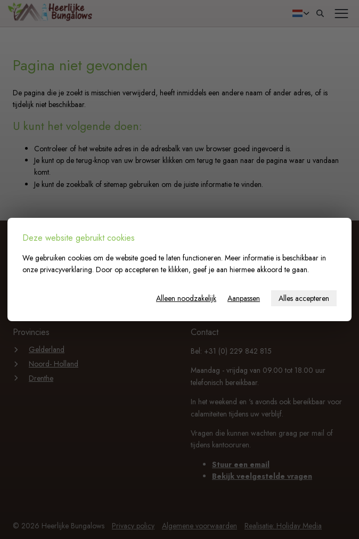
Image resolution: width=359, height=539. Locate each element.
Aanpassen (243, 298)
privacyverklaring (66, 269)
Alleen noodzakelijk (186, 298)
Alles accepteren (304, 298)
